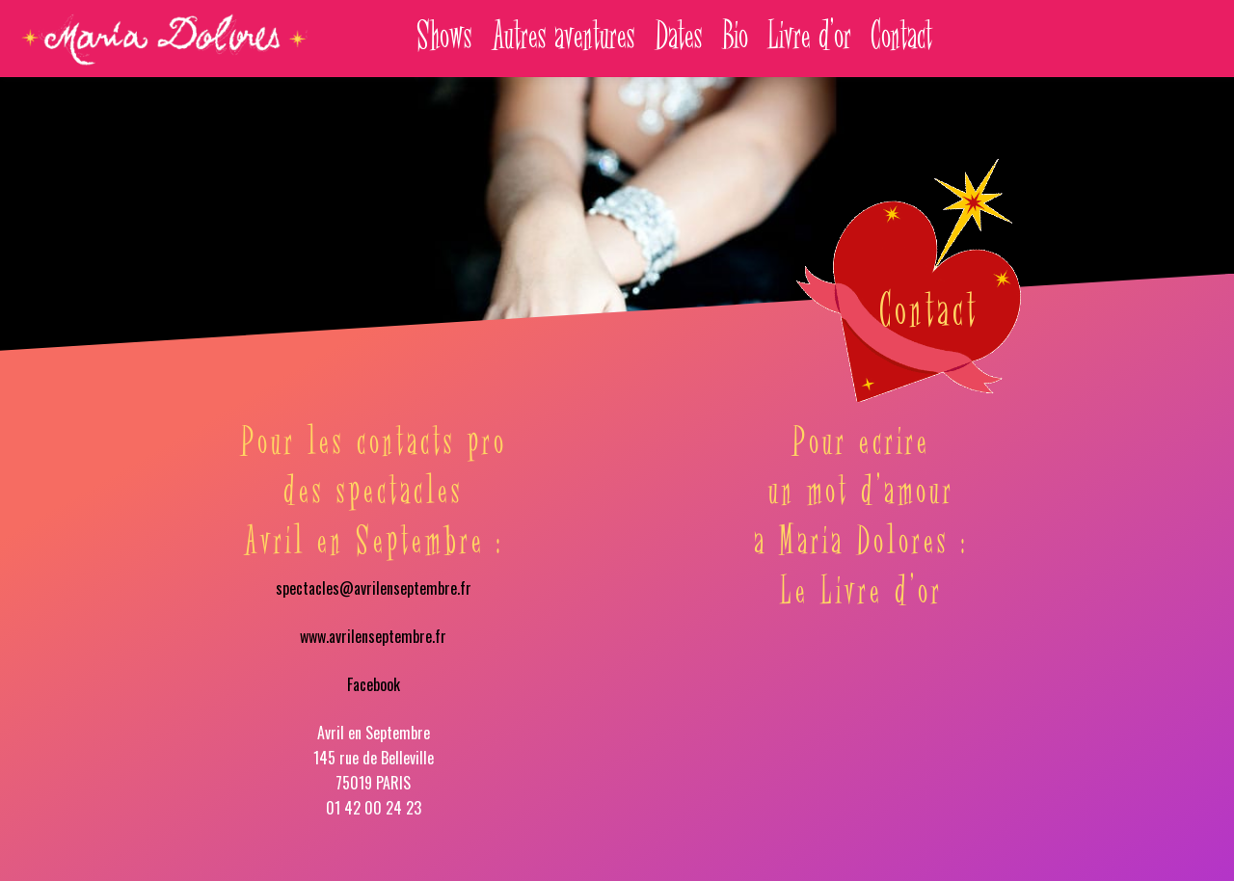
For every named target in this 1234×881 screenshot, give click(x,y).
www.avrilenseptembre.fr (373, 636)
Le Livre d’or (861, 592)
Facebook (373, 684)
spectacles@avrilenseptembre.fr (373, 588)
